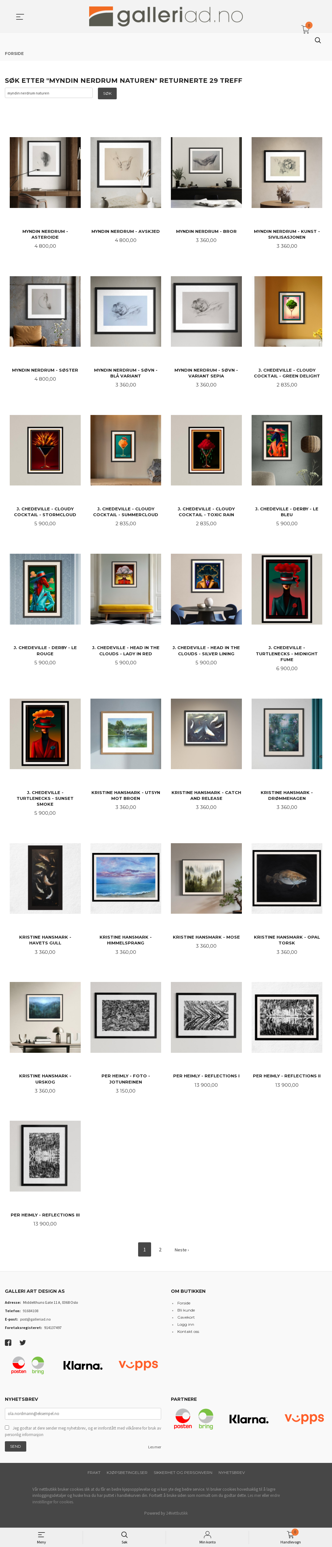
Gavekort (186, 1322)
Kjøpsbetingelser (127, 1478)
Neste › (181, 1255)
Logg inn (185, 1329)
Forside (183, 1308)
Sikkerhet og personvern (183, 1478)
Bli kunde (186, 1315)
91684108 (30, 1315)
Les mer (154, 1452)
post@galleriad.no (35, 1324)
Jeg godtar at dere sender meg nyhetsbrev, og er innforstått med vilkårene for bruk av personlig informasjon (83, 1437)
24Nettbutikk (177, 1519)
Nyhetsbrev (232, 1478)
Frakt (94, 1478)
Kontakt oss (188, 1336)
